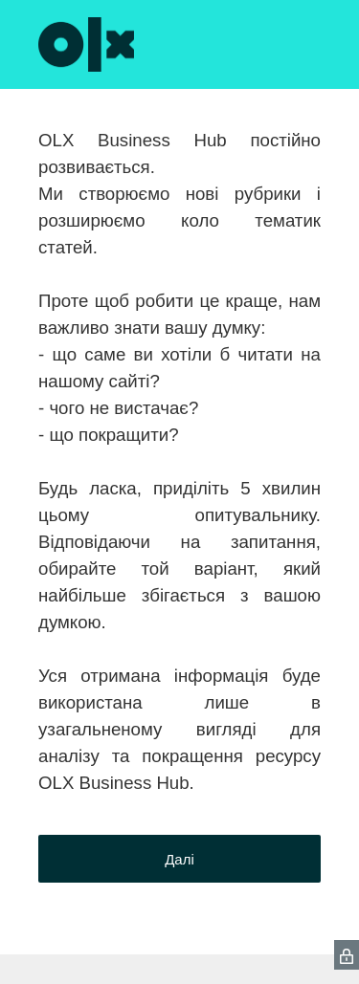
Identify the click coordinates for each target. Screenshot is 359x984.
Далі (179, 859)
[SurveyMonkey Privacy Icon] (346, 955)
